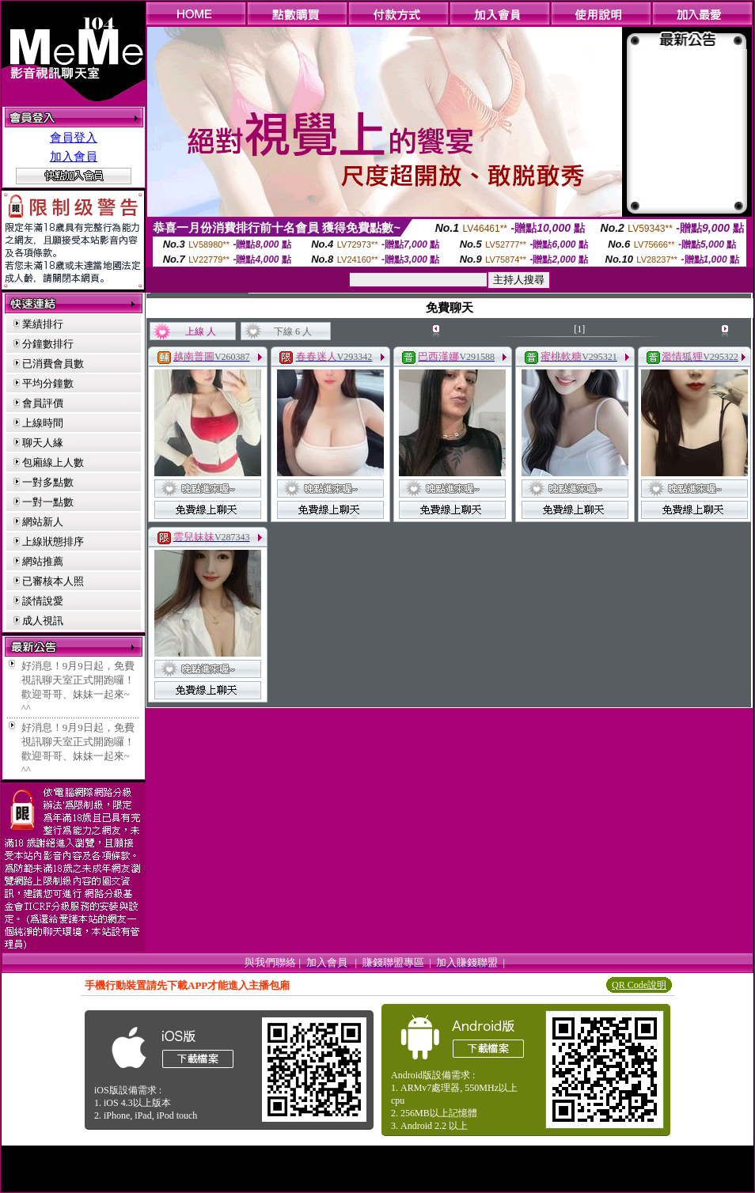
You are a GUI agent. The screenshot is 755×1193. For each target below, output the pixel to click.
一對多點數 (48, 482)
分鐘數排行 (48, 344)
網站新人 (42, 522)
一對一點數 (48, 502)
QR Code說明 (639, 984)
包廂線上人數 (53, 462)
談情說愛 (42, 601)
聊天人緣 (42, 443)
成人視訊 (42, 621)
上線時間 (42, 423)
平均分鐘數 (48, 383)
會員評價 (42, 403)
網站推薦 (42, 561)
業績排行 (42, 324)
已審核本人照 (53, 581)
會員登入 (73, 137)
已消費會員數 (53, 363)
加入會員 (73, 156)
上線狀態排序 (53, 541)
